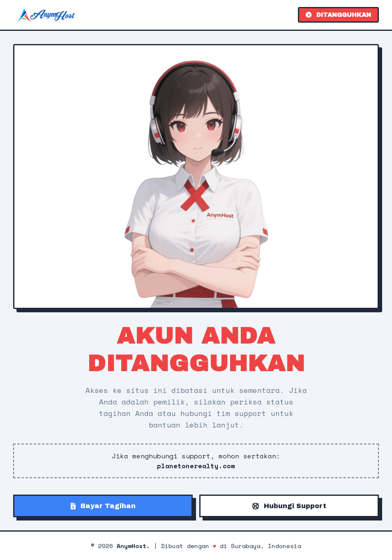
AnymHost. (133, 545)
